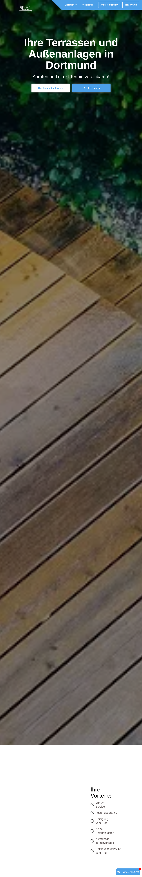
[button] (71, 4)
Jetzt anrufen (131, 5)
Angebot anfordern (109, 5)
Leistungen (69, 5)
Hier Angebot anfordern (50, 88)
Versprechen (87, 5)
